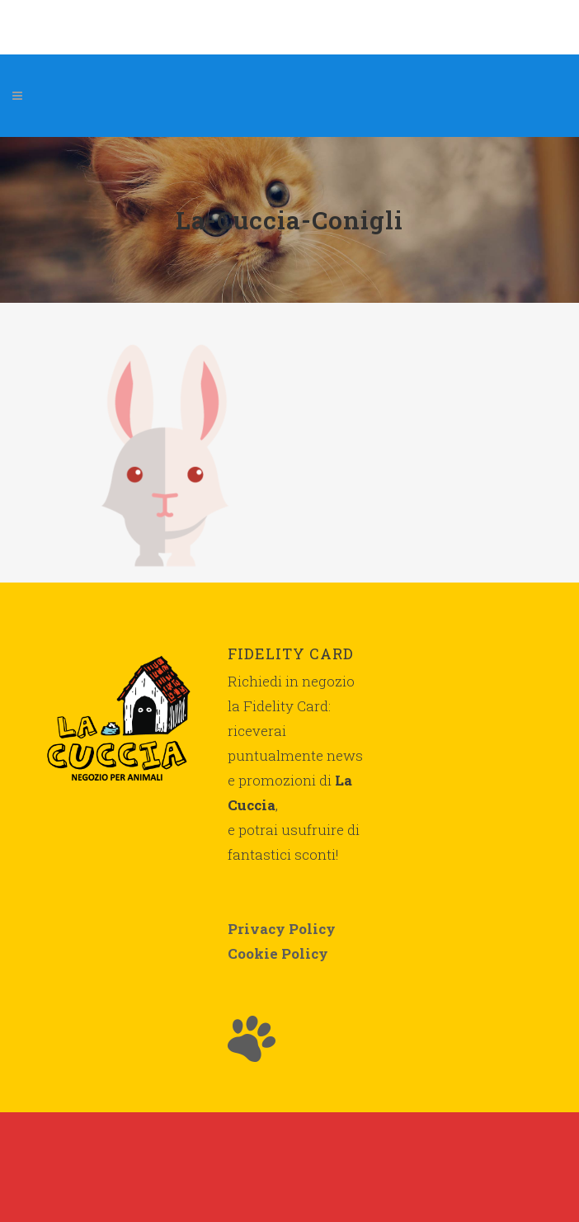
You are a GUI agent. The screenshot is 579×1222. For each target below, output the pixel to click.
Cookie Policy (278, 953)
